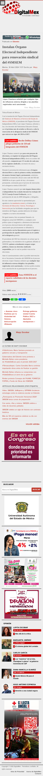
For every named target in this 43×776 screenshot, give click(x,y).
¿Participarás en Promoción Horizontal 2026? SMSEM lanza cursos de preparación (19, 398)
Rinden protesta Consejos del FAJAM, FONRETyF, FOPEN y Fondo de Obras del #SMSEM (21, 379)
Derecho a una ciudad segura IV (25, 692)
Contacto (38, 774)
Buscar (36, 489)
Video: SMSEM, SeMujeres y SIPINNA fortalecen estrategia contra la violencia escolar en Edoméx (21, 391)
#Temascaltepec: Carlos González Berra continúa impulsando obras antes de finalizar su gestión (21, 367)
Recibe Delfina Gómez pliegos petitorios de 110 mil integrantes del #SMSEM (22, 143)
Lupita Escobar (20, 627)
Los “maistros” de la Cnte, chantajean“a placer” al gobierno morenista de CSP (25, 661)
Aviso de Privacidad (17, 772)
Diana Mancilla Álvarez (24, 670)
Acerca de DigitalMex (33, 772)
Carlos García (20, 653)
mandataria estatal (18, 203)
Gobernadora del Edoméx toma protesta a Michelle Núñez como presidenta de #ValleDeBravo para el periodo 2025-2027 (19, 359)
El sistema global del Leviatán (26, 646)
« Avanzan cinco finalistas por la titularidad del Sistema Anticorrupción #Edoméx (10, 318)
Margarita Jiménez (22, 640)
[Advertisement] (21, 24)
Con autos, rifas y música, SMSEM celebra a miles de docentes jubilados (19, 404)
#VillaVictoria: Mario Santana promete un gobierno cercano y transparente (18, 351)
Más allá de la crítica (23, 634)
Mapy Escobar (22, 332)
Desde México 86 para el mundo (23, 677)
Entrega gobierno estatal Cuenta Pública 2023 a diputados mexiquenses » (30, 316)
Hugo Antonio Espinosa (24, 684)
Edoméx (16, 41)
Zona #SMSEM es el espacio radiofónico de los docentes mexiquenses (21, 278)
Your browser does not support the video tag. (21, 471)
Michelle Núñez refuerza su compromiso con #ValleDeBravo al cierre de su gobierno (19, 373)
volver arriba (32, 424)
